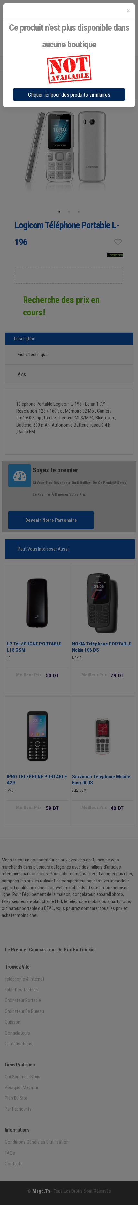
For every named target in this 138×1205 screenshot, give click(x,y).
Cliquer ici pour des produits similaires (69, 94)
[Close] (128, 10)
